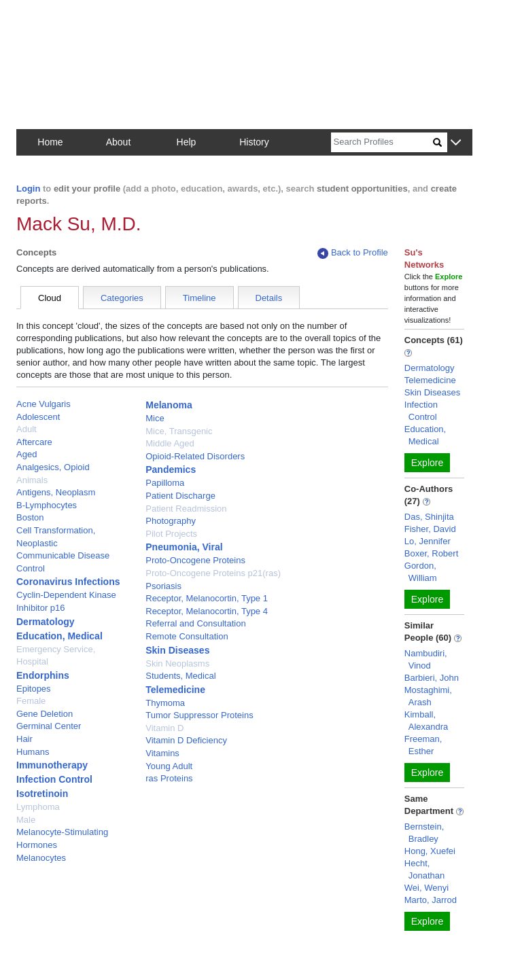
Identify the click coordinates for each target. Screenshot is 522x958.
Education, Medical (59, 636)
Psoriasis (163, 586)
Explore (427, 462)
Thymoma (165, 703)
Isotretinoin (42, 793)
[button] (455, 143)
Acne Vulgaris (43, 404)
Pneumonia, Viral (183, 547)
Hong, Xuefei (429, 851)
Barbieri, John (431, 678)
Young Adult (168, 766)
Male (25, 820)
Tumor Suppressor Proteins (199, 715)
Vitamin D (164, 728)
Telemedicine (175, 689)
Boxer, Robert (431, 553)
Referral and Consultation (195, 623)
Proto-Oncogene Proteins (195, 560)
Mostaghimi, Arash (428, 696)
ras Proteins (168, 778)
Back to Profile (352, 253)
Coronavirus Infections (68, 581)
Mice (154, 418)
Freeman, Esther (423, 745)
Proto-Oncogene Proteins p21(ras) (213, 573)
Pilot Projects (171, 534)
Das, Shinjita (429, 517)
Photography (170, 521)
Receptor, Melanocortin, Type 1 (206, 598)
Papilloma (164, 483)
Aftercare (34, 442)
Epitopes (33, 689)
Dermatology (45, 621)
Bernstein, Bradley (424, 832)
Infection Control (54, 779)
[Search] (382, 142)
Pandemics (170, 469)
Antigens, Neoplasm (55, 492)
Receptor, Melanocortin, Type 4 (206, 611)
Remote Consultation (186, 636)
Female (31, 701)
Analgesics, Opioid (53, 467)
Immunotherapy (52, 765)
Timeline (199, 298)
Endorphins (42, 675)
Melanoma (168, 405)
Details (269, 298)
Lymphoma (38, 807)
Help (186, 142)
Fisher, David (430, 529)
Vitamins (162, 753)
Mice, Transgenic (178, 431)
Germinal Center (48, 726)
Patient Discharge (180, 496)
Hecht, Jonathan (424, 869)
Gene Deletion (44, 714)
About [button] (118, 142)
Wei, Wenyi (426, 888)
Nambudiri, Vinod (425, 659)
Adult (26, 429)
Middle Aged (169, 443)
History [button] (254, 142)
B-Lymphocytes (46, 505)
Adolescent (38, 417)
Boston (30, 517)
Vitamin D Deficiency (186, 740)
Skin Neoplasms (177, 663)
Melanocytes (41, 858)
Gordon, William (420, 572)
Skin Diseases (177, 650)
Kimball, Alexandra (426, 720)
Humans (32, 752)
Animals (32, 480)
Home (50, 142)
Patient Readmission (185, 508)
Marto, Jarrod (430, 900)
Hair (24, 739)
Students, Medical (180, 676)
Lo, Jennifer (427, 541)
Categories (122, 298)
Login (28, 188)
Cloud (49, 298)
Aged (26, 454)
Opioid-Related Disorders (195, 456)
